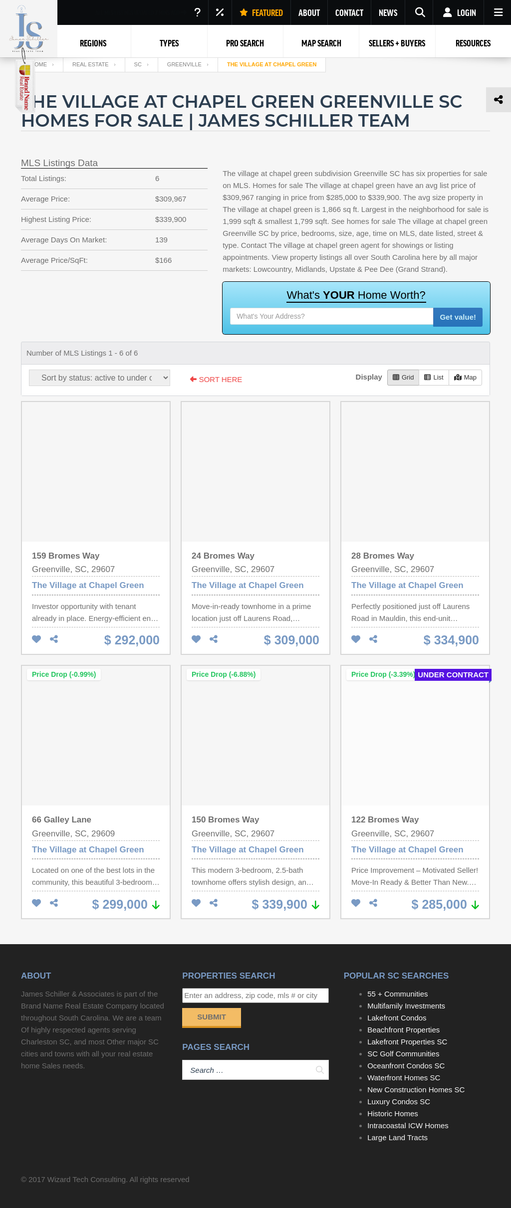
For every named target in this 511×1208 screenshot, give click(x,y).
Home (38, 64)
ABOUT (309, 12)
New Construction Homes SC (416, 1089)
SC (138, 64)
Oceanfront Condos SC (406, 1065)
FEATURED (261, 12)
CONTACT (349, 12)
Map (465, 377)
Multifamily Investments (406, 1006)
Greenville (184, 64)
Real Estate (90, 64)
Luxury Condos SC (398, 1101)
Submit (211, 1016)
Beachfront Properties (403, 1029)
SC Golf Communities (403, 1053)
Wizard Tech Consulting (86, 1179)
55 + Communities (397, 994)
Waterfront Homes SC (403, 1077)
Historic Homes (392, 1113)
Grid (403, 377)
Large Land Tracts (397, 1137)
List (433, 377)
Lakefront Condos (396, 1017)
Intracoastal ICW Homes (408, 1125)
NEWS (388, 12)
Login (458, 12)
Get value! (458, 317)
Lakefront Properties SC (407, 1041)
